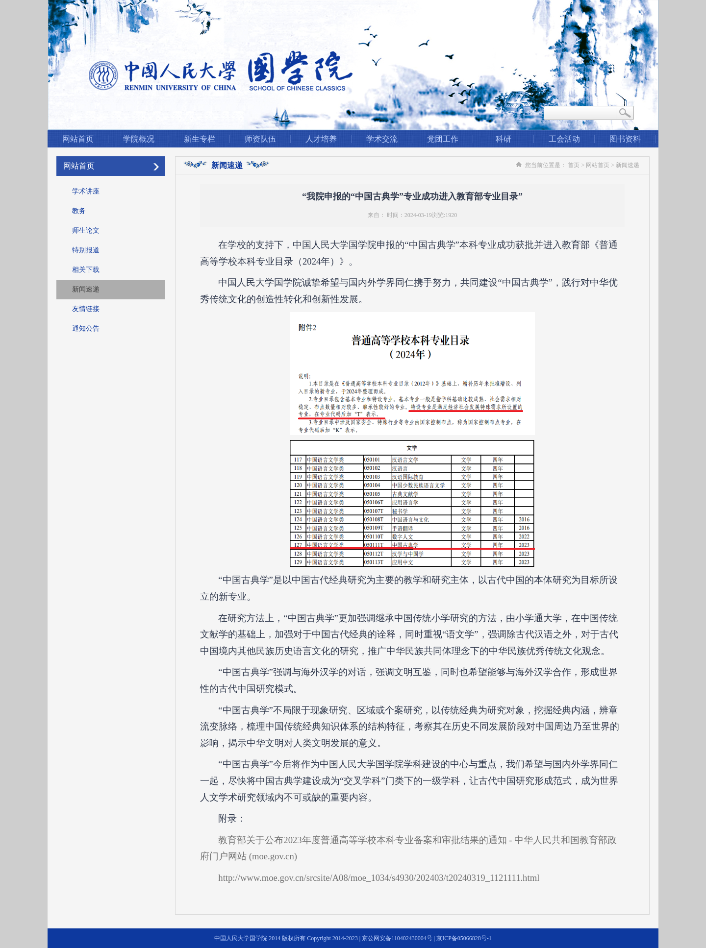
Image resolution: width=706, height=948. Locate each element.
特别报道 (86, 250)
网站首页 (78, 139)
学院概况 (138, 139)
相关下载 (86, 269)
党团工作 (442, 139)
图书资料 (625, 139)
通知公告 (86, 328)
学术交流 (382, 139)
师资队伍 (260, 139)
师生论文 (86, 230)
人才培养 (321, 139)
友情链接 (86, 309)
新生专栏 (199, 139)
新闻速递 (86, 289)
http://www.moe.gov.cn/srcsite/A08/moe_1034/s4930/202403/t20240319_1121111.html (378, 878)
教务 (79, 211)
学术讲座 (86, 191)
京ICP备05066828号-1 (464, 938)
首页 (574, 165)
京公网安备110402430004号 (397, 938)
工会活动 (564, 139)
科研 (503, 139)
